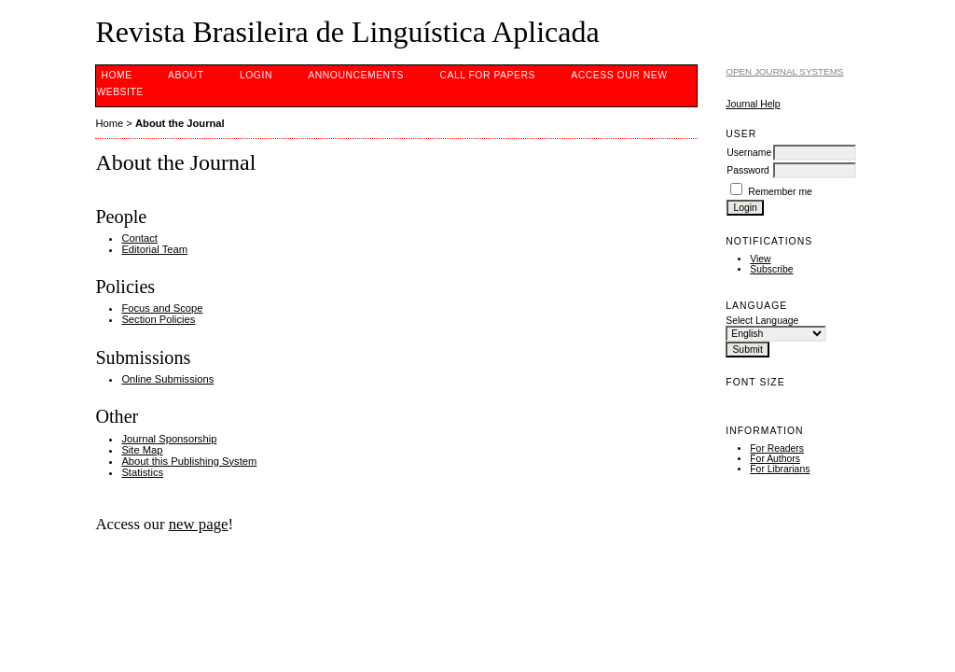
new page (198, 524)
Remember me (780, 192)
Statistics (142, 472)
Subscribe (771, 269)
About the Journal (180, 123)
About (185, 75)
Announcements (356, 75)
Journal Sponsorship (168, 438)
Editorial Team (154, 249)
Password (748, 170)
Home (116, 75)
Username (749, 152)
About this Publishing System (188, 461)
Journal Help (753, 104)
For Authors (775, 459)
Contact (139, 238)
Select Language (762, 320)
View (760, 259)
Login (256, 75)
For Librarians (780, 469)
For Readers (777, 448)
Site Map (141, 449)
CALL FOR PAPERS (487, 75)
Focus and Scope (161, 308)
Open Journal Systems (784, 71)
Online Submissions (167, 379)
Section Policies (158, 319)
